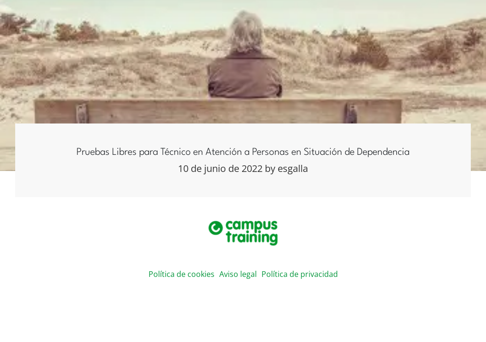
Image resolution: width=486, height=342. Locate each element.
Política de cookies (182, 274)
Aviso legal (238, 274)
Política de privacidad (300, 274)
